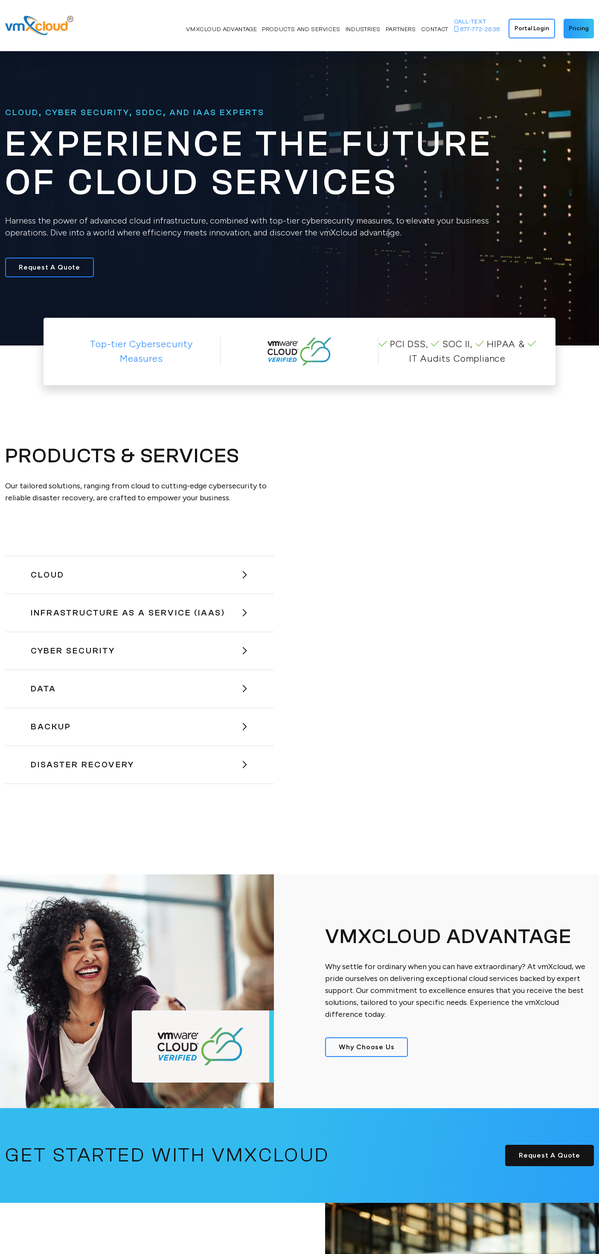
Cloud (139, 575)
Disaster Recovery (139, 764)
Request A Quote (49, 267)
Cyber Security (139, 651)
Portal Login (532, 28)
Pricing (579, 28)
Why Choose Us (366, 1047)
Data (139, 689)
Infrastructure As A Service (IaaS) (139, 613)
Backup (139, 727)
